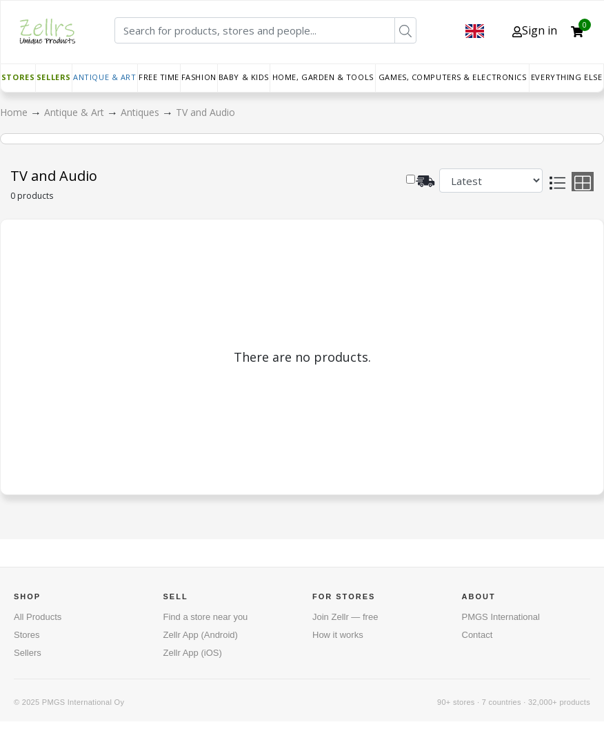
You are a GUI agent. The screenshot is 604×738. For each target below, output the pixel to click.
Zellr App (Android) (200, 635)
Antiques (141, 112)
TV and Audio (205, 112)
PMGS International (501, 617)
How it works (337, 635)
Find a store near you (205, 617)
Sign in (534, 30)
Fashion (199, 77)
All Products (37, 617)
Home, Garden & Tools (323, 77)
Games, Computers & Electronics (453, 77)
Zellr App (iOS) (192, 653)
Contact (477, 635)
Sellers (54, 77)
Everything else (566, 77)
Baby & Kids (244, 77)
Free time (159, 77)
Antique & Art (104, 77)
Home (15, 112)
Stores (17, 77)
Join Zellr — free (345, 617)
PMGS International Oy (83, 702)
